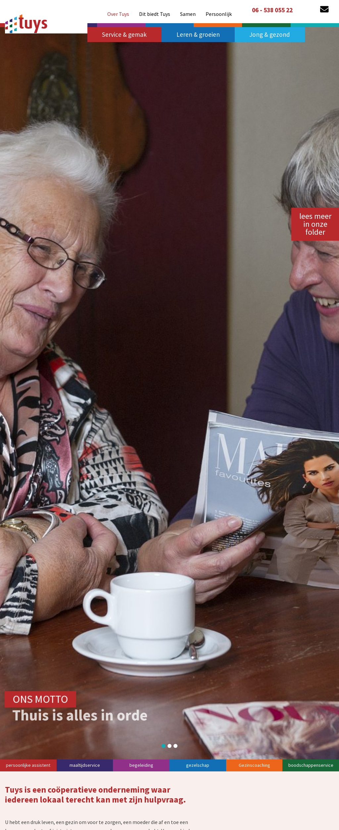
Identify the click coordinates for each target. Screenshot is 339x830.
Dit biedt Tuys (154, 11)
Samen (188, 11)
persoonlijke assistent (28, 765)
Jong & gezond (269, 34)
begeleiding (141, 765)
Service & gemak (124, 34)
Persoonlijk (219, 11)
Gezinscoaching (254, 765)
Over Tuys (118, 11)
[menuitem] (118, 11)
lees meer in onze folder (315, 224)
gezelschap (197, 765)
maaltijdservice (85, 765)
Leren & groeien (198, 34)
